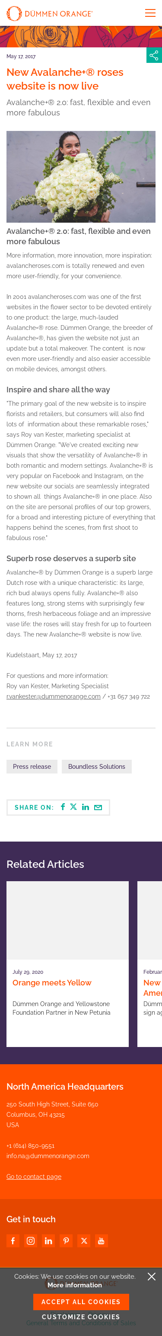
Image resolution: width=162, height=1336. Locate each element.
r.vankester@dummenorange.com (53, 696)
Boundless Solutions (96, 766)
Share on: (58, 807)
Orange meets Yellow (52, 982)
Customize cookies (81, 1317)
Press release (32, 766)
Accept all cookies (81, 1302)
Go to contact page (33, 1176)
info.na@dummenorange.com (47, 1156)
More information (75, 1285)
